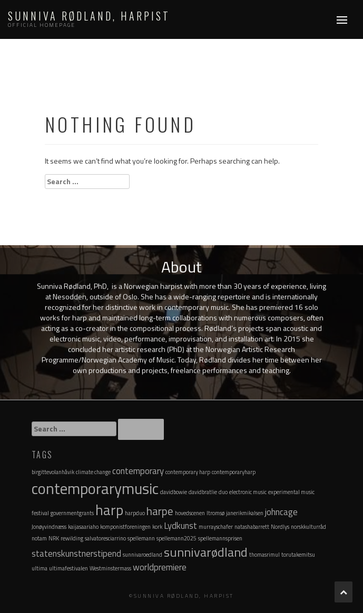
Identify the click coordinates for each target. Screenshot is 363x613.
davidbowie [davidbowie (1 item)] (173, 492)
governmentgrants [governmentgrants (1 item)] (72, 513)
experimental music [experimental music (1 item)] (291, 492)
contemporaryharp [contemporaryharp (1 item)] (234, 472)
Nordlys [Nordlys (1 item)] (280, 526)
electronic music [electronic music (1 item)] (248, 492)
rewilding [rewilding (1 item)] (72, 538)
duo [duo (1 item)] (223, 492)
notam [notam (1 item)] (39, 538)
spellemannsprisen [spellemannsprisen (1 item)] (220, 538)
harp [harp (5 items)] (109, 509)
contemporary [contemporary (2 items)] (138, 471)
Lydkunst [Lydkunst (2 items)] (180, 525)
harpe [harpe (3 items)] (159, 511)
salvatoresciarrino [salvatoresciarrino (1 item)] (105, 538)
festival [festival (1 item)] (40, 513)
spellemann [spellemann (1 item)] (141, 538)
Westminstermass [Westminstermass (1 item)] (110, 568)
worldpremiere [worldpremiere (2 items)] (160, 567)
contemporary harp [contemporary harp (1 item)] (187, 472)
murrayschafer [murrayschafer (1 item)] (216, 526)
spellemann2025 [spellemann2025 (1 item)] (176, 538)
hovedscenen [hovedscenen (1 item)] (190, 513)
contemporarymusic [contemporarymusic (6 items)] (95, 488)
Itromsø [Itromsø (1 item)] (215, 513)
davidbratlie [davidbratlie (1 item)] (203, 492)
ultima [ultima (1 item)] (39, 568)
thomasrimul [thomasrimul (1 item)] (264, 554)
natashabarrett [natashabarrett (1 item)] (251, 526)
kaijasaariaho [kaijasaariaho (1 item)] (83, 526)
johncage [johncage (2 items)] (281, 512)
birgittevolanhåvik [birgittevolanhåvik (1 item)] (53, 472)
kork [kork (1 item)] (157, 526)
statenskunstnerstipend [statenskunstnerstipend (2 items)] (76, 553)
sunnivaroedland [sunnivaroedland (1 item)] (142, 554)
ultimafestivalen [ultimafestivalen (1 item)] (68, 568)
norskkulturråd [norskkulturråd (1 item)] (308, 526)
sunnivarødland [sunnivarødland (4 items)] (206, 551)
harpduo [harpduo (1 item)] (135, 513)
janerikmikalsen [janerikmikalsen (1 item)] (244, 513)
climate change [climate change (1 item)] (93, 472)
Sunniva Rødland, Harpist (89, 16)
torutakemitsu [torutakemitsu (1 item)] (298, 554)
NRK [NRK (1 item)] (53, 538)
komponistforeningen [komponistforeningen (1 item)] (125, 526)
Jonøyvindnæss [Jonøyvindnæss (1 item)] (49, 526)
